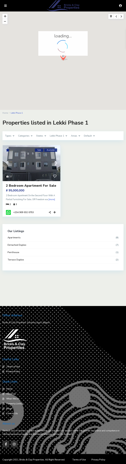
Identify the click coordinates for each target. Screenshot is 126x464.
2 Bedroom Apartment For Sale (31, 185)
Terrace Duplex (16, 259)
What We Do (12, 398)
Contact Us (12, 413)
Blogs (9, 408)
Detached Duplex (17, 245)
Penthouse (13, 252)
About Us (11, 393)
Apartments (14, 237)
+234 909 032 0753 (23, 212)
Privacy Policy (13, 371)
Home (9, 388)
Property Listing (14, 403)
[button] (65, 57)
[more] (51, 199)
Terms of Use (13, 366)
